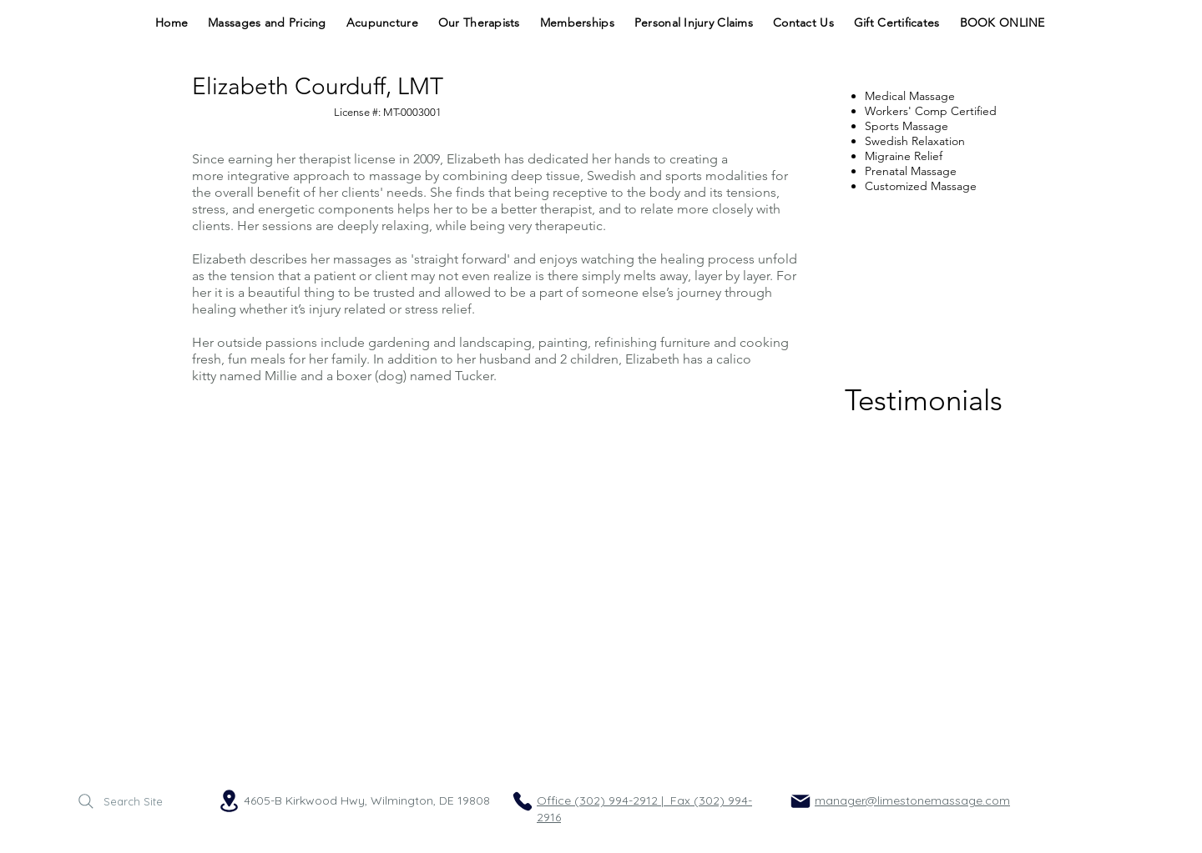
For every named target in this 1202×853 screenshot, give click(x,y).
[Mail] (800, 801)
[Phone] (522, 801)
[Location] (229, 801)
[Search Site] (118, 801)
